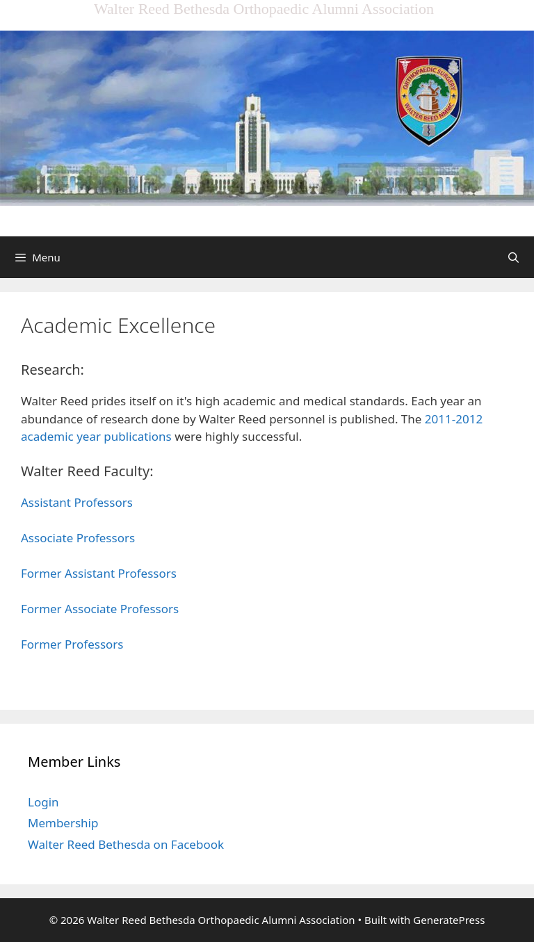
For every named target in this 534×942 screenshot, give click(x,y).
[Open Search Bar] (513, 257)
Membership (63, 823)
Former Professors (72, 644)
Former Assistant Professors (99, 573)
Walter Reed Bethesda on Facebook (126, 844)
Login (43, 802)
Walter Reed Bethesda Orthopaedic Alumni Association (264, 8)
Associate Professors (78, 538)
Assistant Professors (77, 502)
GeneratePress (449, 920)
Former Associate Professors (100, 609)
